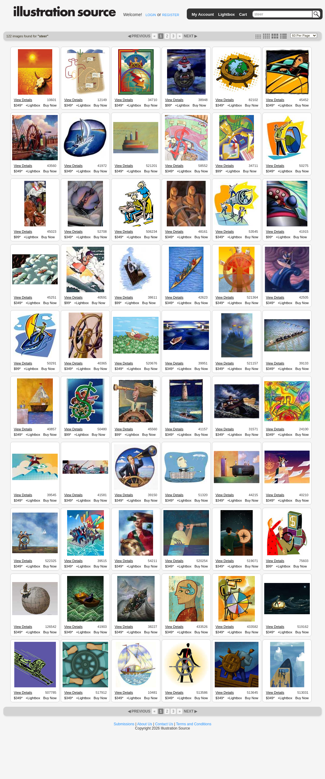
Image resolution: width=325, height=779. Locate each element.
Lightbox (226, 14)
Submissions (124, 724)
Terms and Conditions (193, 724)
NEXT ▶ (190, 36)
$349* (18, 105)
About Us (144, 724)
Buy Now (49, 105)
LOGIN (150, 15)
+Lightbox (33, 105)
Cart (243, 14)
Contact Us (164, 724)
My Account (203, 14)
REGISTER (170, 15)
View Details (23, 100)
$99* (168, 105)
